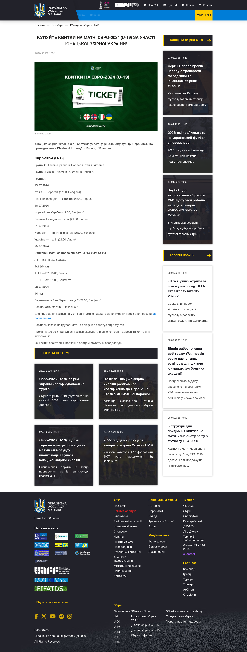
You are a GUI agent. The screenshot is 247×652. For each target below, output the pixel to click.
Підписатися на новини (52, 602)
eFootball (189, 554)
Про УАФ (153, 5)
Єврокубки (190, 516)
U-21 (117, 616)
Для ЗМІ (172, 5)
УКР (200, 15)
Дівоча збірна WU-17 (145, 625)
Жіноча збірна (141, 611)
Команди (189, 569)
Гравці (187, 574)
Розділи (208, 5)
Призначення (123, 571)
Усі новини (209, 40)
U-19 (117, 627)
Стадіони (189, 595)
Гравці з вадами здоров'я (183, 621)
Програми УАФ (123, 542)
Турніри (172, 15)
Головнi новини (182, 255)
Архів (152, 526)
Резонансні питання (127, 552)
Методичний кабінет (127, 566)
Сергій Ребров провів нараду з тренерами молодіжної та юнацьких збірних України (185, 76)
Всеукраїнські (192, 521)
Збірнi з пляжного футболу (184, 611)
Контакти (120, 576)
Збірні (187, 511)
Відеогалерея (158, 546)
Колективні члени (125, 526)
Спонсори (120, 531)
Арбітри (188, 589)
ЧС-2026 (87, 15)
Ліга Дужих (190, 531)
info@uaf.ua (52, 518)
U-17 (117, 637)
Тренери (189, 584)
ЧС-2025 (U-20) (106, 15)
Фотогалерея (158, 541)
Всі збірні (157, 15)
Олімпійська (122, 611)
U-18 (117, 632)
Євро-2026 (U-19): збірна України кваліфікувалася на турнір (61, 384)
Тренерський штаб (161, 521)
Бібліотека (121, 516)
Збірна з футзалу (143, 635)
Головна (39, 25)
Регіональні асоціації (128, 521)
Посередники (123, 547)
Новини (187, 15)
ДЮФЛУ (188, 526)
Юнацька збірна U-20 (84, 25)
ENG (208, 15)
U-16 (117, 642)
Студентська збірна (179, 616)
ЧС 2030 (188, 506)
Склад (153, 516)
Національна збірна (133, 15)
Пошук (190, 5)
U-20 (117, 621)
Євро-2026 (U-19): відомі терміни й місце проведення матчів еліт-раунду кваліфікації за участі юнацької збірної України (62, 450)
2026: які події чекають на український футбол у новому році (186, 137)
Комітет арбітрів (125, 511)
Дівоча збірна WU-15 (145, 630)
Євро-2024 (156, 511)
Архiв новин (157, 552)
